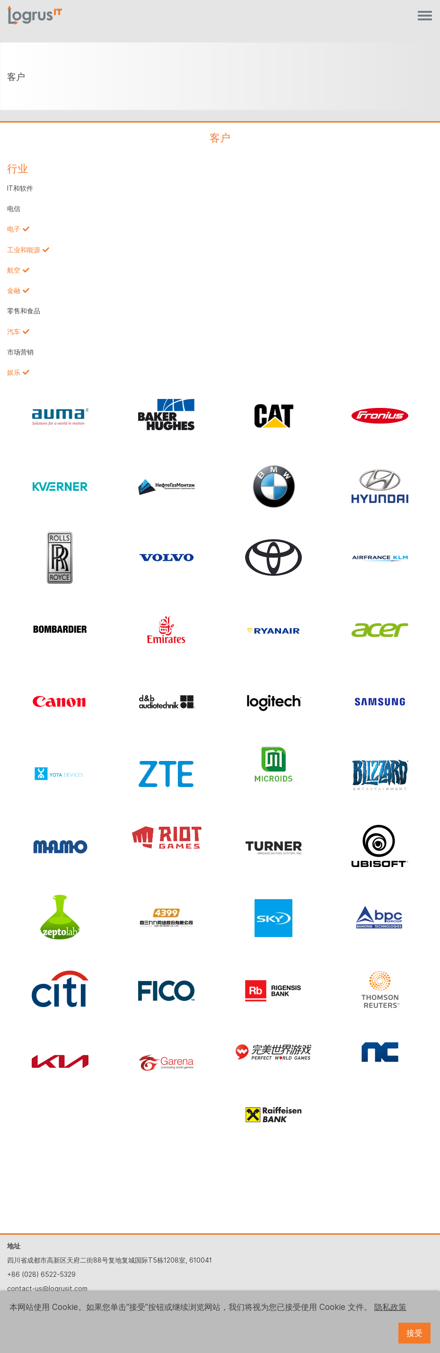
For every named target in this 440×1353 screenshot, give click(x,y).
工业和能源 (23, 250)
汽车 (13, 332)
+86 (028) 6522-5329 (41, 1274)
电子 (13, 229)
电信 (13, 208)
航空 (13, 270)
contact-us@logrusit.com (47, 1288)
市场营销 (20, 352)
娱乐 (13, 372)
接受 (414, 1333)
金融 (13, 290)
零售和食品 (23, 311)
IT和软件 (20, 188)
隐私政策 (390, 1307)
